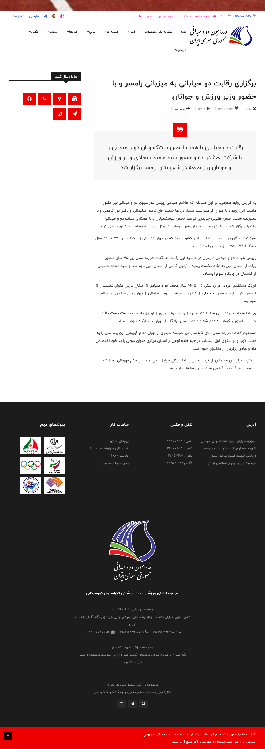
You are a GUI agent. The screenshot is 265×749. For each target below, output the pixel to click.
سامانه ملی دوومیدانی (158, 31)
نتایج (91, 31)
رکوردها (72, 31)
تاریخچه (180, 50)
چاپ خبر (179, 108)
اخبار (131, 31)
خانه (183, 31)
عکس (33, 31)
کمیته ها (111, 31)
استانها (52, 31)
